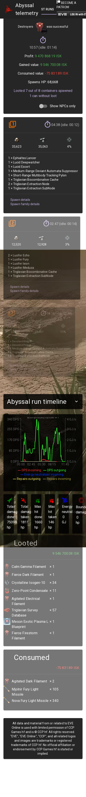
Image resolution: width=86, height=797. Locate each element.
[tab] (49, 9)
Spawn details (19, 194)
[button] (43, 401)
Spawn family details (24, 198)
